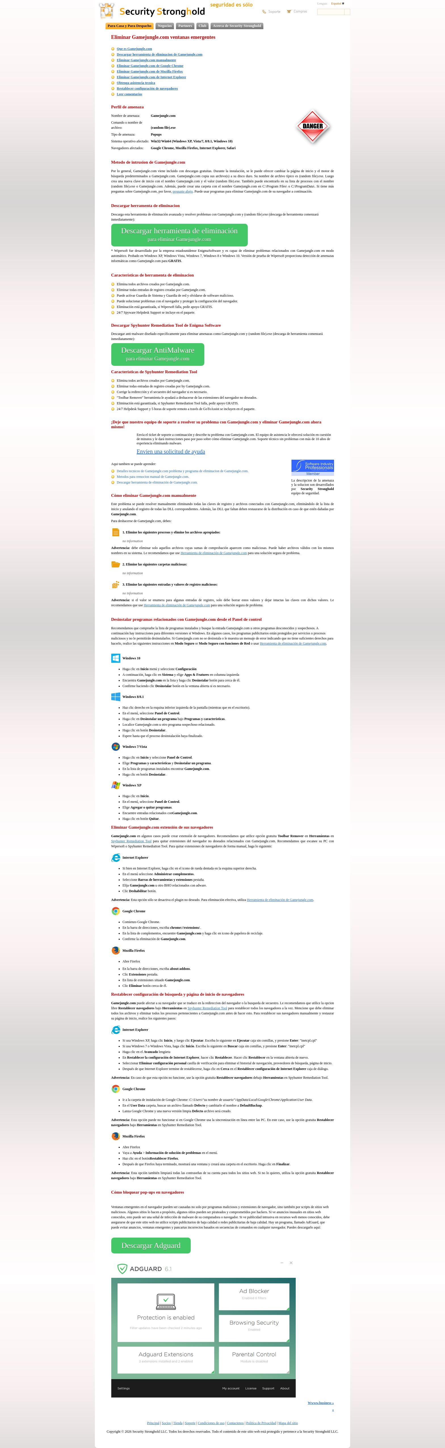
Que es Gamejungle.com (134, 49)
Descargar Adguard (151, 1245)
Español (337, 3)
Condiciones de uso (211, 1423)
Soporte (190, 1423)
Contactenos (235, 1423)
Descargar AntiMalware (157, 354)
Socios (166, 1423)
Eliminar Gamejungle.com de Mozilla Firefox (150, 71)
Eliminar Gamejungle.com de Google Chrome (150, 66)
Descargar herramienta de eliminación (179, 235)
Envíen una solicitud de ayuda (171, 451)
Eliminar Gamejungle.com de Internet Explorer (151, 77)
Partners (185, 26)
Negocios (165, 26)
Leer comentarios (129, 94)
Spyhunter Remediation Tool (131, 841)
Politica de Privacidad (261, 1423)
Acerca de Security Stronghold (237, 26)
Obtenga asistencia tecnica (136, 83)
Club (202, 26)
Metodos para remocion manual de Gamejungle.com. (153, 477)
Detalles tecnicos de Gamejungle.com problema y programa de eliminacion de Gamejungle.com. (183, 471)
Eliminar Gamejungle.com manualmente (146, 60)
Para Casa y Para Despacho (130, 26)
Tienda (177, 1423)
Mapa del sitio (288, 1423)
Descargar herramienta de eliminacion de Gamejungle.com (160, 54)
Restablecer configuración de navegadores (147, 88)
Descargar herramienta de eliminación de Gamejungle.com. (157, 482)
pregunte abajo (183, 191)
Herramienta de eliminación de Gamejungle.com (213, 553)
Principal (153, 1423)
